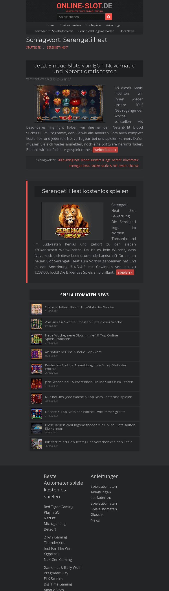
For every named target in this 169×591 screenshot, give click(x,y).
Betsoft (50, 473)
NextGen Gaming (58, 503)
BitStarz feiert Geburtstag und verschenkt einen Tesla (88, 385)
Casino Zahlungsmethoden (96, 31)
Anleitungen (114, 25)
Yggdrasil (51, 497)
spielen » (125, 216)
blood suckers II (92, 132)
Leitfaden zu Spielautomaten (54, 31)
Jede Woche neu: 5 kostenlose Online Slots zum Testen (89, 325)
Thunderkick (54, 486)
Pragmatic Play (56, 516)
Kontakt (113, 547)
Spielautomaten (70, 25)
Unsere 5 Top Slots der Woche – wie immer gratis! (85, 355)
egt (107, 132)
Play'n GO (52, 456)
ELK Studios (53, 522)
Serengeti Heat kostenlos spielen (85, 163)
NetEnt (49, 461)
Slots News (126, 31)
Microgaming (55, 467)
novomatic (131, 132)
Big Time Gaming (58, 528)
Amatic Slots (54, 533)
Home (51, 25)
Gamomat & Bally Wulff (63, 511)
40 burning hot (68, 132)
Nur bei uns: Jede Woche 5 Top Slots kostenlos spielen (88, 340)
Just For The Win (57, 492)
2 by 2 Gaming (55, 480)
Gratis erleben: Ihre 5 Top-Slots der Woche (79, 251)
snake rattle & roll (104, 137)
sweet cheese (129, 137)
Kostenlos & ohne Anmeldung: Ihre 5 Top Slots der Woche (86, 310)
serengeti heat (79, 137)
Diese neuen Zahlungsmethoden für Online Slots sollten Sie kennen (90, 370)
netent (117, 132)
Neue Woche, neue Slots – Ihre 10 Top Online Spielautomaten (81, 280)
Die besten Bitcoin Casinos (84, 542)
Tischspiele (93, 25)
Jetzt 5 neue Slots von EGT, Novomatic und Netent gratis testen (84, 68)
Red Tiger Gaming (58, 450)
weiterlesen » (105, 121)
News (95, 464)
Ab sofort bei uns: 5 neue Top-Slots (73, 296)
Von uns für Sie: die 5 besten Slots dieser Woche (83, 266)
